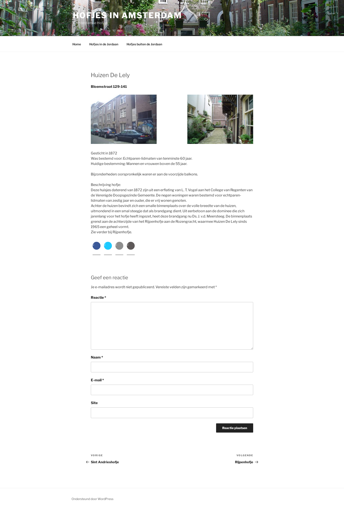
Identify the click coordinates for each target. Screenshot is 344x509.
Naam (97, 357)
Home (76, 44)
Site (94, 403)
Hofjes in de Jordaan (103, 44)
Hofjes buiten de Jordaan (144, 44)
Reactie (98, 297)
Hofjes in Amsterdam (127, 15)
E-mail (97, 380)
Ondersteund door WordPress (92, 499)
